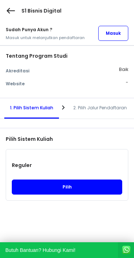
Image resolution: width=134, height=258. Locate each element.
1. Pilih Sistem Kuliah (31, 108)
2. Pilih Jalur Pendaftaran (100, 108)
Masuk (113, 33)
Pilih (67, 187)
